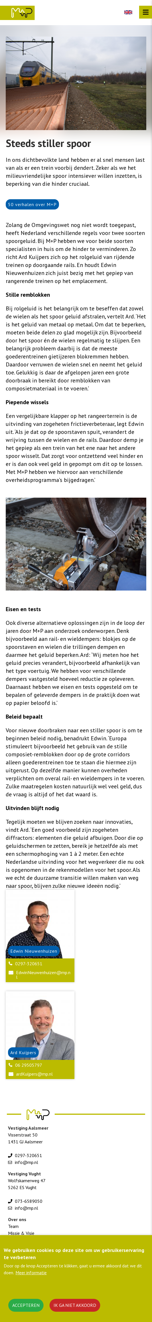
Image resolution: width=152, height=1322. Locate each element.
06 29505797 (28, 1065)
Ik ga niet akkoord (75, 1305)
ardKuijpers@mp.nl (34, 1074)
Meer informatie (31, 1272)
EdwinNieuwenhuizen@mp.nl (43, 974)
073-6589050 (28, 1201)
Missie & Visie (21, 1233)
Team (13, 1226)
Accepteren (26, 1305)
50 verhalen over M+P (32, 204)
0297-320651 (28, 963)
